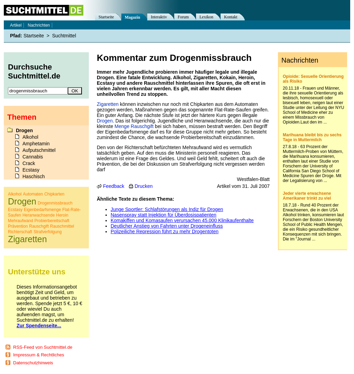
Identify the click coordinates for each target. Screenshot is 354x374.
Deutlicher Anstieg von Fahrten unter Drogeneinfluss (167, 226)
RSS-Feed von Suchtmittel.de (42, 347)
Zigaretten (108, 104)
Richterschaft (20, 231)
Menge (121, 126)
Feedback (113, 186)
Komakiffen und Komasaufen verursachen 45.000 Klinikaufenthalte (182, 220)
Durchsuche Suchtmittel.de (34, 71)
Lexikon (206, 17)
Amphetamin (36, 143)
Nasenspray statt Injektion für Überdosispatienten (163, 215)
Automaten (33, 194)
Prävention (18, 226)
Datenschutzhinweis (33, 362)
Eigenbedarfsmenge (42, 209)
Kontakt (230, 17)
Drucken (143, 186)
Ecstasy (30, 170)
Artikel (15, 25)
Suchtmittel (64, 35)
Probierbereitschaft (52, 220)
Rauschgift (142, 126)
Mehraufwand (20, 220)
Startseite (106, 17)
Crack (28, 163)
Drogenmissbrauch (55, 203)
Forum (183, 17)
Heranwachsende (38, 215)
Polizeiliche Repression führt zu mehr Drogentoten (164, 231)
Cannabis (32, 156)
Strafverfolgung (48, 231)
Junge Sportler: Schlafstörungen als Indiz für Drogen (167, 209)
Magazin (132, 17)
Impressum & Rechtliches (38, 354)
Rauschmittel (62, 226)
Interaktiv (159, 17)
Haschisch (33, 176)
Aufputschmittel (39, 150)
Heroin (62, 215)
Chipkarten (54, 194)
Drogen (105, 121)
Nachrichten (39, 25)
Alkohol (30, 137)
